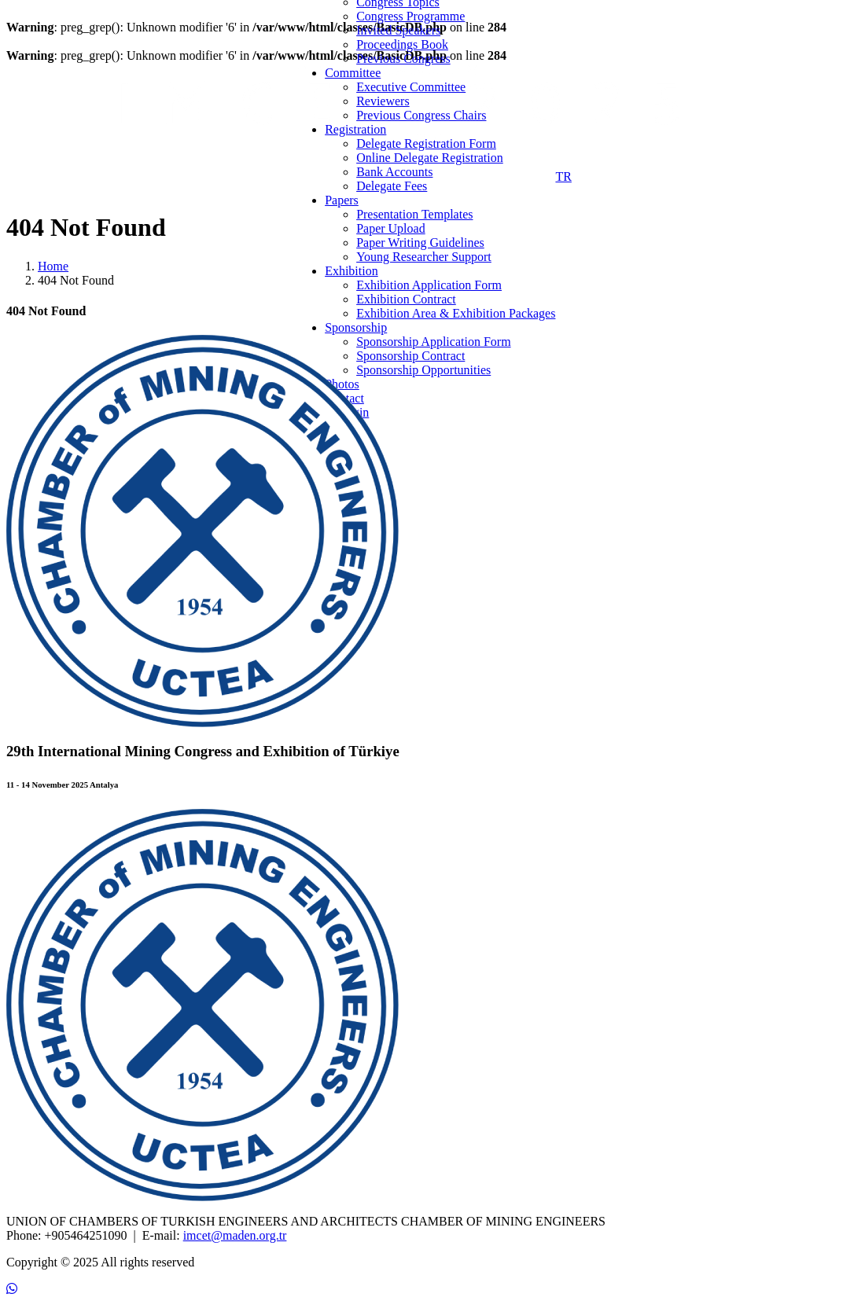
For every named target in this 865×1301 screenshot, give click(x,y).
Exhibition (351, 270)
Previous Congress (403, 58)
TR (563, 176)
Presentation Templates (414, 214)
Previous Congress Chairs (421, 115)
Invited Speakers (398, 30)
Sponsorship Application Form (433, 341)
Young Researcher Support (423, 256)
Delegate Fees (391, 186)
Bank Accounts (394, 171)
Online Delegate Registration (429, 157)
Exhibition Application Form (429, 285)
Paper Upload (390, 228)
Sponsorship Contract (410, 355)
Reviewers (383, 101)
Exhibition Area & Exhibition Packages (455, 313)
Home (53, 266)
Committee (353, 72)
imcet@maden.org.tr (235, 1235)
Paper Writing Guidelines (420, 242)
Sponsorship (356, 327)
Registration (355, 129)
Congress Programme (410, 16)
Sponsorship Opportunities (423, 370)
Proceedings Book (402, 44)
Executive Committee (411, 87)
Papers (342, 200)
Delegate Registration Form (426, 143)
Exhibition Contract (406, 299)
